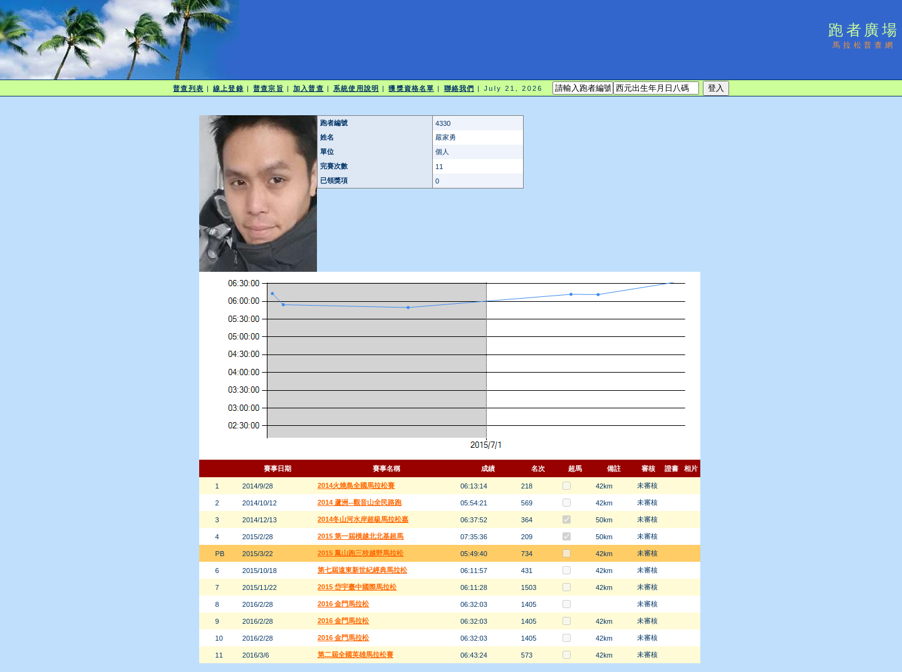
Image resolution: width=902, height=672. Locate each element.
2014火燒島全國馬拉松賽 (356, 485)
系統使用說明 (356, 88)
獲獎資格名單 (411, 88)
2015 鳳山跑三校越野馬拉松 (361, 553)
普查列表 (188, 88)
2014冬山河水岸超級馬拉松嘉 (363, 519)
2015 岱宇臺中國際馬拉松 (357, 587)
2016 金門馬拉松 (344, 603)
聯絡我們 (459, 88)
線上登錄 (228, 88)
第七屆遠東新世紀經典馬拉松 (362, 570)
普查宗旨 (268, 88)
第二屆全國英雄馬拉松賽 (355, 654)
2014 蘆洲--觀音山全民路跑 (360, 502)
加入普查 (308, 88)
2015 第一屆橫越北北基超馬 (361, 536)
